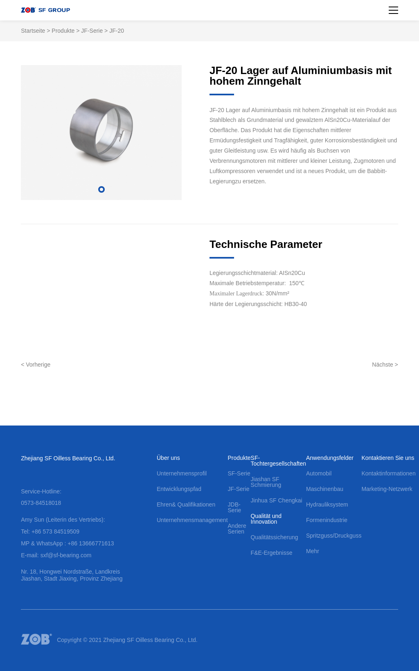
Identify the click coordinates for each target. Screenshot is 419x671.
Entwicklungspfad (179, 489)
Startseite (33, 30)
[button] (101, 189)
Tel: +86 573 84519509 (50, 531)
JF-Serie (92, 30)
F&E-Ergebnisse (272, 552)
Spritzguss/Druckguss (333, 535)
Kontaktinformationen (388, 473)
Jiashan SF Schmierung (266, 482)
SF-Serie (239, 473)
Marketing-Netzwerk (386, 489)
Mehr (312, 551)
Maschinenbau (324, 489)
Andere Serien (237, 528)
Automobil (318, 473)
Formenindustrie (326, 520)
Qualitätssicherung (274, 537)
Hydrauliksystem (327, 504)
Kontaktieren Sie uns (387, 458)
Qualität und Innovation (266, 519)
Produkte (63, 30)
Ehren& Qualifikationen (186, 504)
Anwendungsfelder (330, 458)
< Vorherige (35, 364)
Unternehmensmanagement (192, 520)
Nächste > (385, 364)
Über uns (168, 458)
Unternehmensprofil (182, 473)
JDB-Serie (234, 507)
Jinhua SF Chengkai (276, 500)
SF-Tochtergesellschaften (278, 461)
